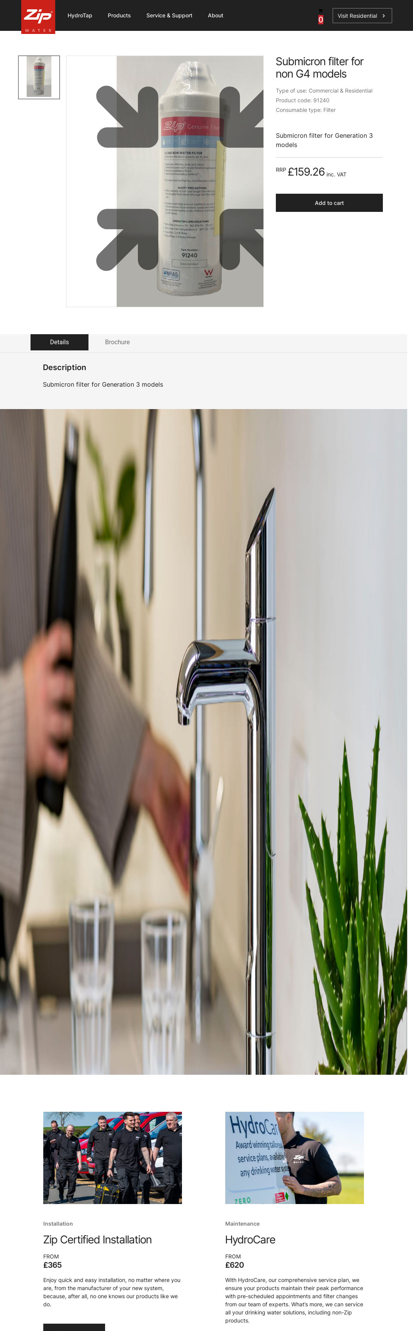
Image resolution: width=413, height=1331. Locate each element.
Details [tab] (59, 342)
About (215, 15)
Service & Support (169, 15)
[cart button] (320, 15)
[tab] (39, 77)
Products (119, 15)
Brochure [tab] (117, 342)
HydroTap (80, 15)
